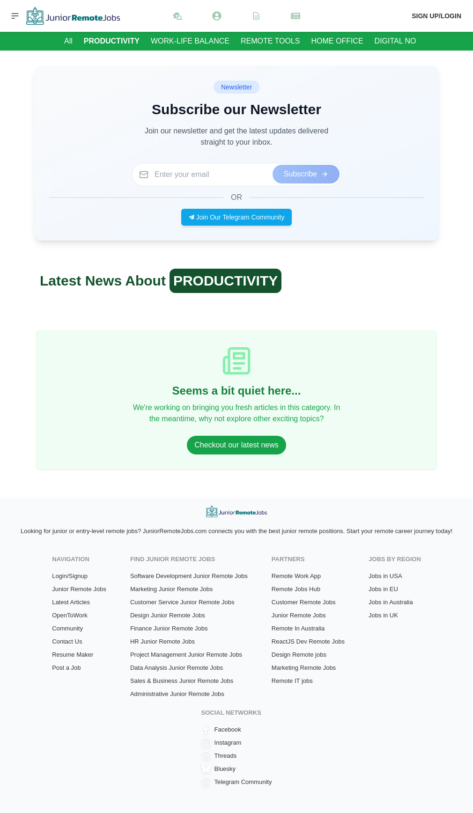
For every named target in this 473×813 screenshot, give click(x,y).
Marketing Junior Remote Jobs (171, 589)
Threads (219, 756)
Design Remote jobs (299, 654)
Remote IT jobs (292, 680)
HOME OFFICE (337, 41)
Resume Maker (72, 654)
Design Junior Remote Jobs (167, 615)
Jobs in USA (385, 575)
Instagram (221, 742)
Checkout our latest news (236, 445)
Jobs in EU (383, 589)
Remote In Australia (298, 628)
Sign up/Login (436, 16)
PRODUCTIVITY (112, 41)
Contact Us (67, 641)
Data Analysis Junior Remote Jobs (176, 667)
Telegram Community (236, 782)
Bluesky (218, 769)
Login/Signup (70, 575)
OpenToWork (70, 615)
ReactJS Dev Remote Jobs (308, 641)
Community (67, 628)
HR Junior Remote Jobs (162, 641)
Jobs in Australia (391, 602)
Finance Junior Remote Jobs (168, 628)
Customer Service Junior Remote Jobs (182, 602)
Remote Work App (296, 575)
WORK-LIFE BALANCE (190, 41)
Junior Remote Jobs (79, 589)
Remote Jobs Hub (296, 589)
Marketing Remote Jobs (304, 667)
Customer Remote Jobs (304, 602)
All (68, 41)
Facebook (221, 729)
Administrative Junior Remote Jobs (177, 693)
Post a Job (66, 667)
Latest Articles (71, 602)
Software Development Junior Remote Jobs (189, 575)
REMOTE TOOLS (270, 41)
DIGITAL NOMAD (404, 41)
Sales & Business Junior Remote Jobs (181, 680)
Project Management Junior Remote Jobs (186, 654)
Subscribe (306, 174)
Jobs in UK (383, 615)
